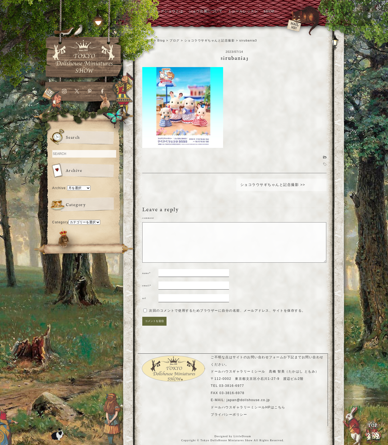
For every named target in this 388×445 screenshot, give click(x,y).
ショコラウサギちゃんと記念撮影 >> (272, 185)
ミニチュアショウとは (164, 11)
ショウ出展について (206, 11)
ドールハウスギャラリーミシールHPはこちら (248, 407)
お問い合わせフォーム (265, 357)
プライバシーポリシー (229, 414)
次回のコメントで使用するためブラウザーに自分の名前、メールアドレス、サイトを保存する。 (227, 310)
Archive (59, 188)
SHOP (269, 11)
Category (60, 222)
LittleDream (242, 436)
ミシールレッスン (243, 11)
